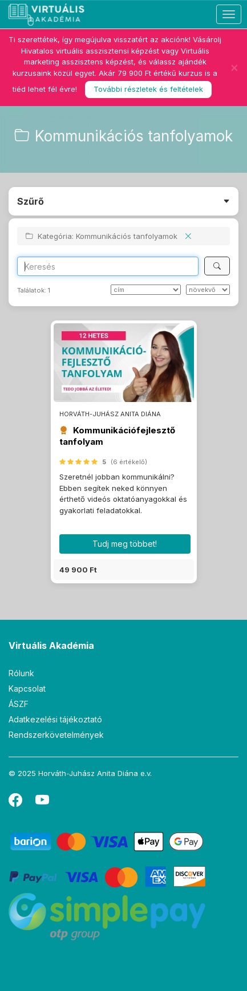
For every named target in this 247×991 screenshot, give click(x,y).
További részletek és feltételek (148, 89)
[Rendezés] (146, 290)
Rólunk (21, 673)
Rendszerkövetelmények (56, 735)
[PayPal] (107, 876)
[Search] (108, 266)
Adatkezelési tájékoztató (55, 719)
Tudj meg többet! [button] (124, 544)
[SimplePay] (107, 916)
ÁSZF (19, 704)
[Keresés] (217, 266)
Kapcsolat (27, 688)
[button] (124, 569)
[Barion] (107, 840)
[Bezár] (234, 67)
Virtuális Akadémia (51, 645)
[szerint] (208, 290)
